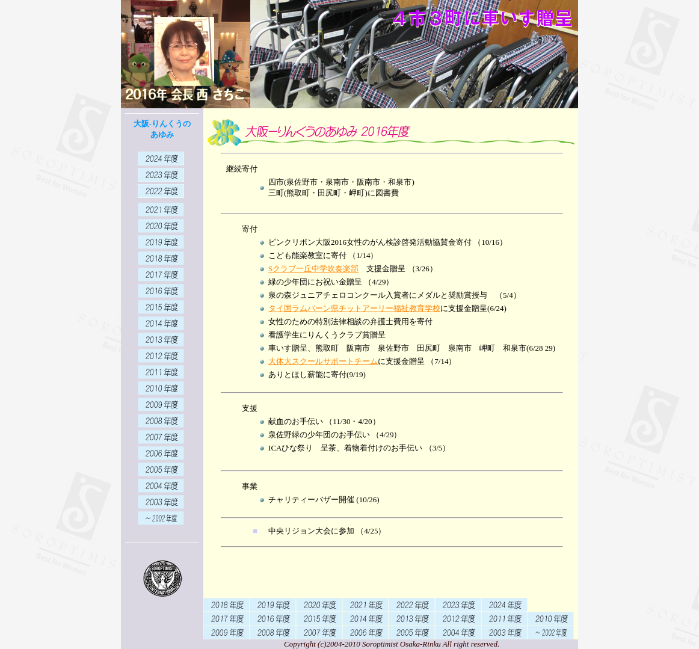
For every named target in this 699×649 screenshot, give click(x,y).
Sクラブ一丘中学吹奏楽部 (313, 268)
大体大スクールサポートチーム (323, 361)
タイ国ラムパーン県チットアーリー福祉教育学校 (354, 308)
